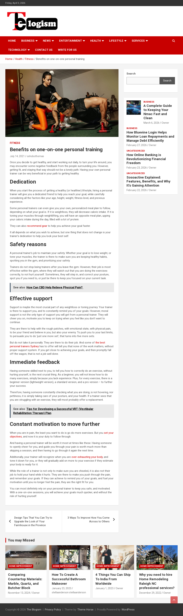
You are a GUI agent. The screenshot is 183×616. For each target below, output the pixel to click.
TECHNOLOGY (17, 49)
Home (12, 40)
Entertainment (70, 40)
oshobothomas (35, 156)
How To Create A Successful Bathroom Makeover (69, 579)
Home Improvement (20, 566)
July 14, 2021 (17, 156)
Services (138, 40)
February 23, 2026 (137, 167)
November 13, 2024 (19, 592)
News (47, 40)
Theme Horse (85, 609)
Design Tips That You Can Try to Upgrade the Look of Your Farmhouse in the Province (33, 521)
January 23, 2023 (61, 588)
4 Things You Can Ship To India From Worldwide (113, 579)
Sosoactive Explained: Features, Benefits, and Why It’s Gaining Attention (148, 181)
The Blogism (34, 609)
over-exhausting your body (87, 457)
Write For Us (67, 49)
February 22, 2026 (137, 190)
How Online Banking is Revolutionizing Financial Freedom (146, 159)
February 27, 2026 (137, 145)
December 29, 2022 (150, 592)
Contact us (44, 49)
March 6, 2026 (151, 122)
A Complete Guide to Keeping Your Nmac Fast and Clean (158, 112)
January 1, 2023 (104, 588)
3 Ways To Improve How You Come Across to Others (89, 519)
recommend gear (37, 225)
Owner (165, 122)
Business (27, 40)
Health (95, 40)
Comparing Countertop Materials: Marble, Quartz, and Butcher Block (25, 581)
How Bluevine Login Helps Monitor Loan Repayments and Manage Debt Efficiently (150, 136)
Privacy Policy (53, 609)
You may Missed (21, 540)
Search (167, 80)
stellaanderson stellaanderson (69, 592)
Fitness (15, 143)
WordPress (128, 609)
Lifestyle (116, 40)
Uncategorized (136, 151)
